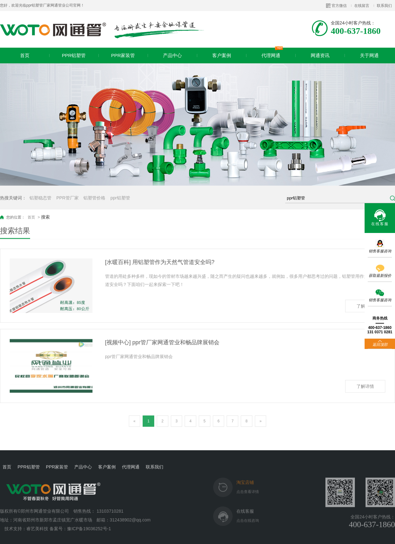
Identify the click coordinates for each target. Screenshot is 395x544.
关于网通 (369, 55)
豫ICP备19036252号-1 (89, 523)
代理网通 (272, 53)
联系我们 (384, 5)
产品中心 (172, 55)
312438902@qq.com (131, 514)
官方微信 (339, 5)
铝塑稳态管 (40, 197)
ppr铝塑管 (120, 197)
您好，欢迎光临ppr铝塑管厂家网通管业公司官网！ (42, 5)
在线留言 (361, 5)
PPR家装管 (123, 55)
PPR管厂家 (67, 197)
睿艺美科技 (37, 523)
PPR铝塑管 (74, 55)
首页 (24, 55)
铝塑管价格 (94, 197)
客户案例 (221, 55)
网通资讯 (320, 55)
